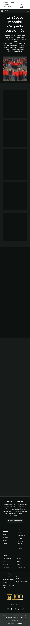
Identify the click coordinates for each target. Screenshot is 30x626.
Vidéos (18, 564)
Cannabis (20, 538)
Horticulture (21, 535)
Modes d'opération (8, 579)
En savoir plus (22, 4)
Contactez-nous (20, 567)
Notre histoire (7, 558)
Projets (5, 540)
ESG (4, 561)
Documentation (7, 577)
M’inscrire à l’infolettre (15, 521)
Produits (5, 534)
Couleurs (5, 582)
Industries (5, 537)
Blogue (18, 561)
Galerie (5, 543)
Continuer (19, 623)
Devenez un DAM (8, 567)
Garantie (18, 558)
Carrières (5, 564)
